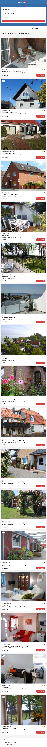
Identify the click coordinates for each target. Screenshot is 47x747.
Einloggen (15, 742)
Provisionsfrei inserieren (7, 742)
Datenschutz (13, 744)
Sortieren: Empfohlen (35, 28)
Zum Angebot (41, 75)
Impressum (4, 744)
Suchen (23, 21)
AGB (8, 744)
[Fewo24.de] (22, 3)
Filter (11, 28)
